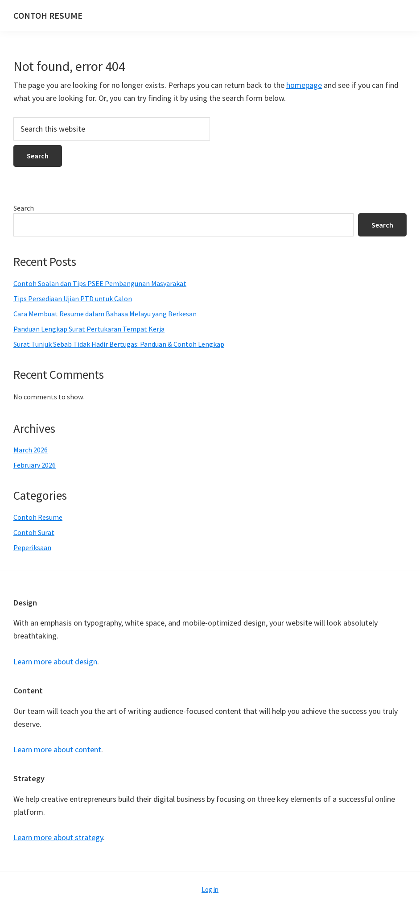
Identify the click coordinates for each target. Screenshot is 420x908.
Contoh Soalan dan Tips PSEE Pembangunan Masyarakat (99, 283)
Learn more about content (57, 749)
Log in (210, 889)
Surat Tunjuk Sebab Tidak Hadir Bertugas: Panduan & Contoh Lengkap (118, 344)
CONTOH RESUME (47, 15)
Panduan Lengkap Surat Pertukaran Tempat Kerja (89, 328)
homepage (304, 85)
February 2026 (34, 464)
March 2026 (30, 449)
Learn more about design (55, 661)
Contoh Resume (37, 517)
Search (23, 207)
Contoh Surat (33, 532)
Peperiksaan (32, 547)
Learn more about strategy (58, 837)
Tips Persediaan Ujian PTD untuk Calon (72, 298)
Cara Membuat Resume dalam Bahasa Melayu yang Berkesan (105, 313)
